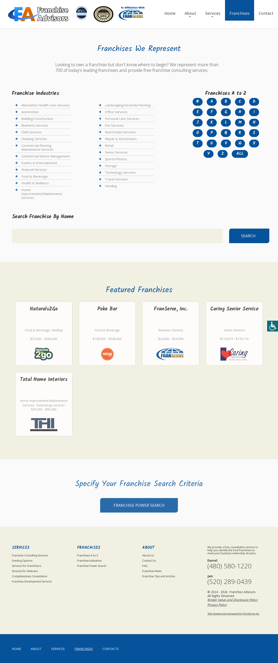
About (190, 13)
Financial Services (34, 169)
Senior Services (116, 152)
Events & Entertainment (39, 163)
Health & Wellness (35, 183)
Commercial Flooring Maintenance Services (37, 147)
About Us (148, 555)
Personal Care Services (122, 118)
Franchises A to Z (87, 555)
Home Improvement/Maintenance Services (41, 194)
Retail (109, 145)
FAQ (144, 566)
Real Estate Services (120, 132)
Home (169, 13)
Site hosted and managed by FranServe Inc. (233, 613)
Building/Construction (37, 118)
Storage (111, 165)
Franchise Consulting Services (30, 555)
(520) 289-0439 (229, 581)
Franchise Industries (89, 560)
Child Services (31, 132)
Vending (111, 186)
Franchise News (151, 571)
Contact (266, 13)
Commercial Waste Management (45, 156)
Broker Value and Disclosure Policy (232, 600)
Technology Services (120, 172)
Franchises (240, 13)
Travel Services (116, 179)
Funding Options (22, 560)
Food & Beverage (34, 176)
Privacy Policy (217, 605)
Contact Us (149, 560)
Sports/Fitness (116, 159)
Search (248, 235)
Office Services (116, 112)
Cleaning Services (34, 139)
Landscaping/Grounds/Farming (128, 105)
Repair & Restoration (121, 139)
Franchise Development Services (32, 581)
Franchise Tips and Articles (158, 576)
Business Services (34, 125)
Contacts (111, 649)
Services (212, 13)
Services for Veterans (25, 571)
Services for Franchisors (26, 566)
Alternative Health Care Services (45, 105)
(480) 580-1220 (229, 566)
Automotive (30, 112)
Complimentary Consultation (29, 576)
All (240, 154)
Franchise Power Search (139, 517)
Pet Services (114, 125)
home (16, 649)
